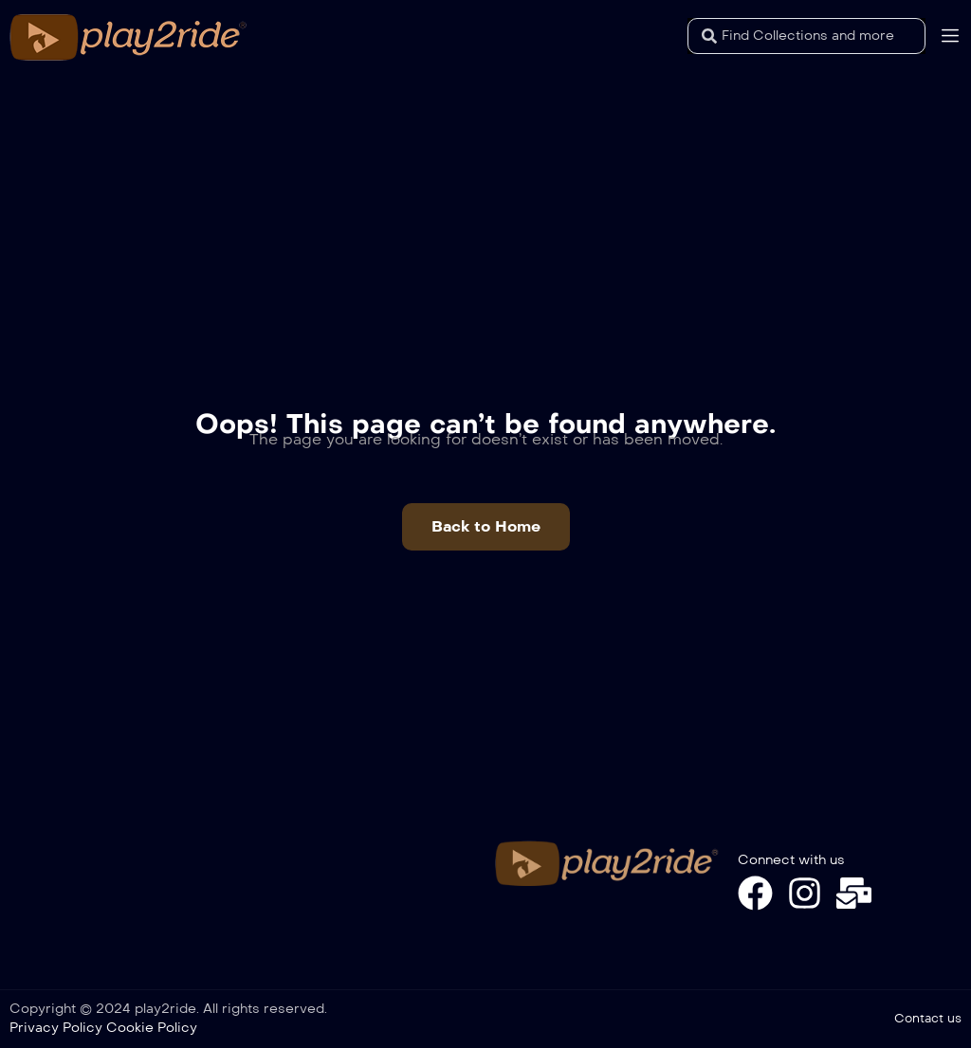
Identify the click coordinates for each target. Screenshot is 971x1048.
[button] (486, 527)
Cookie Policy (151, 1028)
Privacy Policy (55, 1028)
